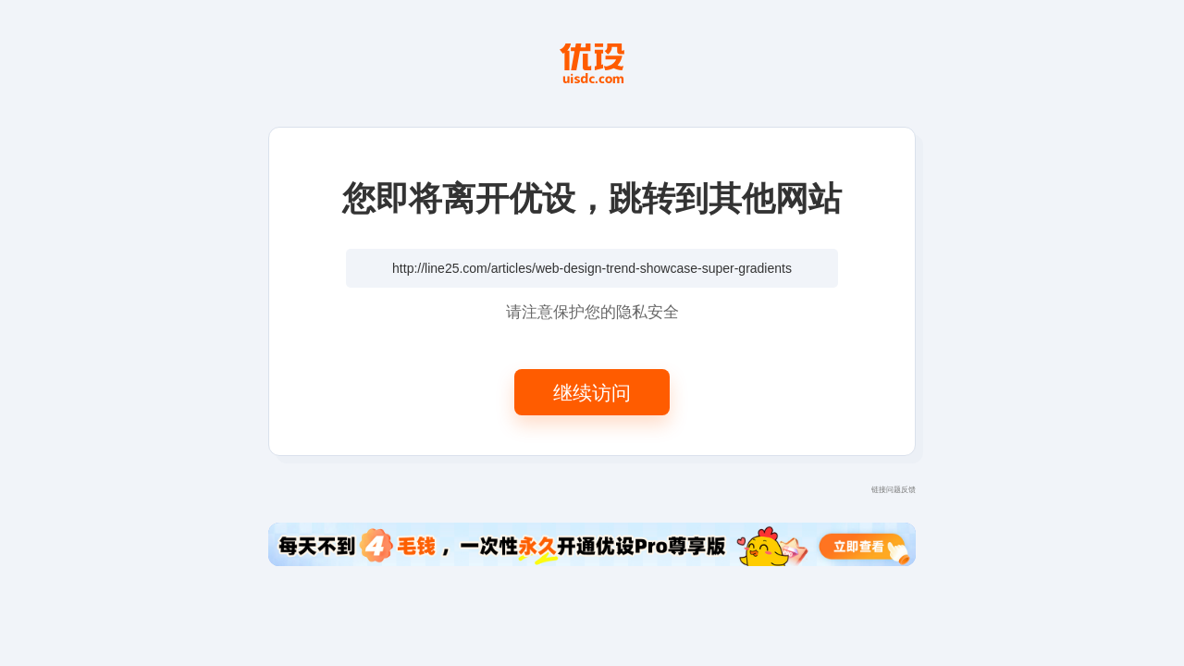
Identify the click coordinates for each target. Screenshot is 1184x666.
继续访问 (592, 392)
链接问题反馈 (893, 489)
